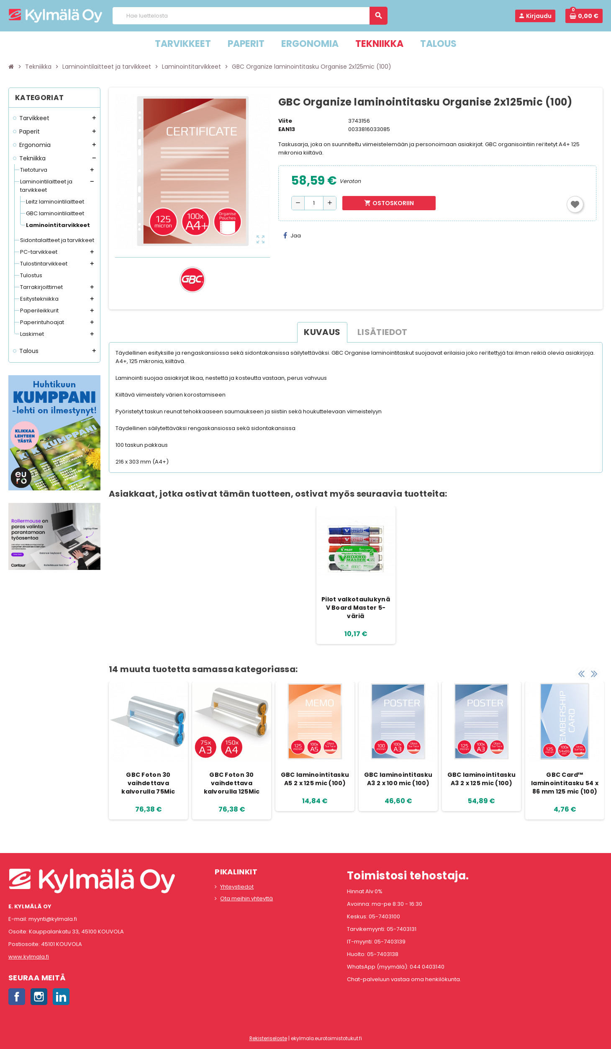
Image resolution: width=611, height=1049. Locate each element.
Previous (581, 673)
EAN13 (286, 129)
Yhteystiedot (237, 887)
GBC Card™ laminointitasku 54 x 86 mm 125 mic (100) (564, 783)
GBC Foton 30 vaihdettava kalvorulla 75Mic (148, 783)
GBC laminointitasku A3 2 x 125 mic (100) (481, 779)
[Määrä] (313, 203)
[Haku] (249, 16)
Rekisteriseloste (268, 1038)
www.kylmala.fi (28, 957)
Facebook (16, 996)
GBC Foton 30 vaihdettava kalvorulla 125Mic (232, 783)
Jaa (292, 236)
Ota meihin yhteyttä (246, 898)
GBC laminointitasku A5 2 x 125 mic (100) (315, 779)
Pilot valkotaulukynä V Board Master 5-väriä (355, 607)
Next (594, 673)
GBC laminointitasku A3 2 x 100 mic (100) (398, 779)
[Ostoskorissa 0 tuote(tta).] (584, 16)
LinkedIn (61, 996)
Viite (285, 121)
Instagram (39, 996)
